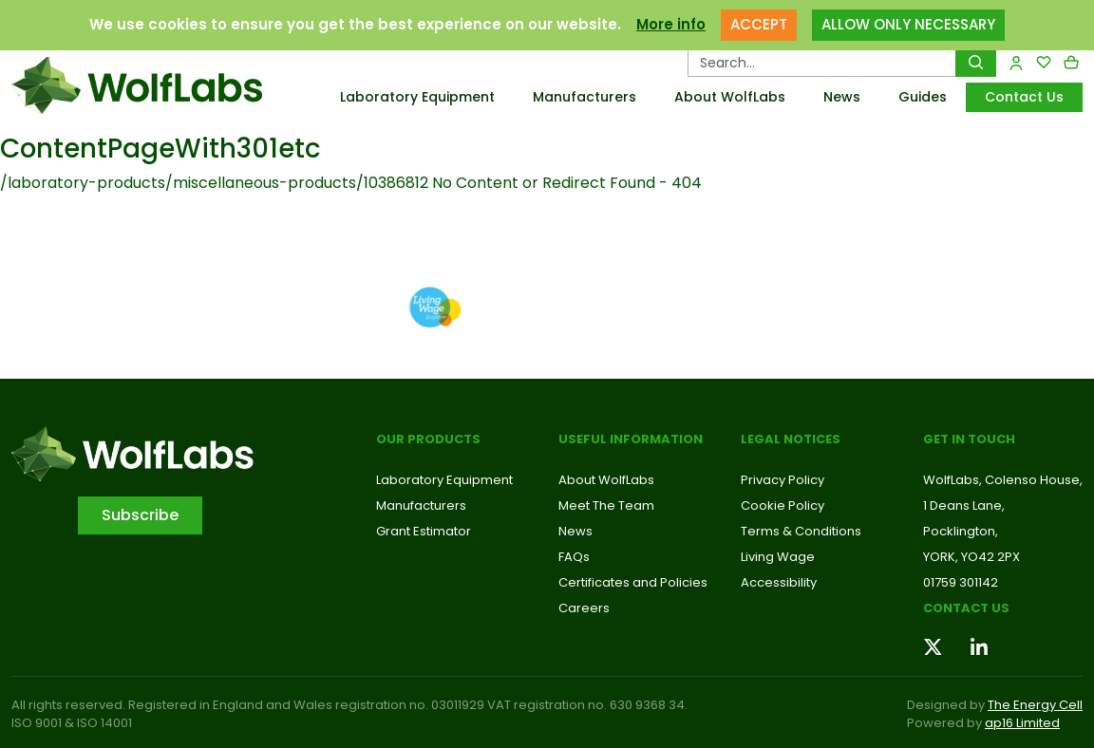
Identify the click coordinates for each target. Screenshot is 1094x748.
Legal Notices (790, 439)
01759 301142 (960, 582)
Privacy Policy (782, 480)
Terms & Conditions (801, 531)
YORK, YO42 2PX (971, 557)
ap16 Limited (1022, 723)
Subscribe (140, 515)
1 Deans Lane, (964, 505)
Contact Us (1024, 96)
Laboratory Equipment (417, 96)
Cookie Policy (782, 505)
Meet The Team (606, 505)
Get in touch (969, 439)
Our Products (428, 439)
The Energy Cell (1035, 705)
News (841, 96)
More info (671, 24)
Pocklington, (960, 531)
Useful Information (630, 439)
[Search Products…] (822, 62)
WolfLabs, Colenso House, (1003, 480)
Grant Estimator (423, 531)
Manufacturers (584, 96)
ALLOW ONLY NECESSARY (908, 24)
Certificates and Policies (632, 582)
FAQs (574, 557)
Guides (922, 96)
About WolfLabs (729, 96)
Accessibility (779, 582)
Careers (584, 608)
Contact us (966, 608)
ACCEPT (758, 24)
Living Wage (778, 557)
